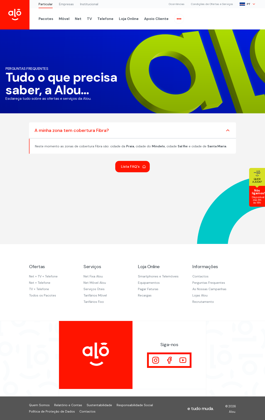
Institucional (89, 4)
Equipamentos (149, 283)
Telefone (105, 18)
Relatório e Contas (68, 405)
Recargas (145, 295)
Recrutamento (203, 302)
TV (89, 18)
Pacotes (46, 18)
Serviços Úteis (94, 289)
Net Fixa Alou (93, 276)
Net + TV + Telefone (43, 276)
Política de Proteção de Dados (52, 411)
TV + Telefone (39, 289)
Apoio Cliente (156, 18)
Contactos (200, 276)
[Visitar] (156, 360)
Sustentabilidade (99, 405)
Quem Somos (39, 405)
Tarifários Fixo (93, 302)
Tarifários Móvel (95, 295)
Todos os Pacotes (42, 295)
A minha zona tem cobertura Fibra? (132, 130)
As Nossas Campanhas (209, 289)
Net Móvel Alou (94, 283)
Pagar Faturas (148, 289)
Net (78, 18)
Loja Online (129, 18)
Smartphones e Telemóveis (158, 276)
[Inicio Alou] (14, 14)
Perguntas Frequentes (208, 283)
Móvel (64, 18)
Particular (46, 4)
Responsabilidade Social (135, 405)
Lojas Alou (200, 295)
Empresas (66, 4)
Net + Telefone (39, 283)
